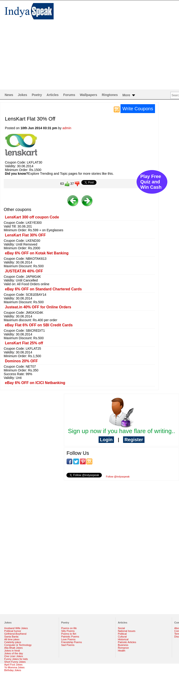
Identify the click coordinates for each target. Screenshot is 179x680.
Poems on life (69, 628)
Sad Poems (68, 645)
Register (133, 439)
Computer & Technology (17, 645)
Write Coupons (137, 108)
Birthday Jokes (12, 670)
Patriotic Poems (70, 636)
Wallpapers (88, 95)
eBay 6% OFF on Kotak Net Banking (37, 253)
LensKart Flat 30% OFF (25, 235)
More (129, 95)
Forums (69, 95)
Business (123, 645)
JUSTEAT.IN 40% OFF (24, 271)
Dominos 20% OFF (21, 361)
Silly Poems (68, 631)
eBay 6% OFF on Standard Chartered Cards (43, 289)
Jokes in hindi (12, 650)
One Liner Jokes (13, 656)
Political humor (12, 631)
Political (122, 633)
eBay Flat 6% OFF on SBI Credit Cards (39, 325)
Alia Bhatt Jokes (13, 647)
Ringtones (110, 95)
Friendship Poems (71, 642)
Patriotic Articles (127, 642)
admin (66, 128)
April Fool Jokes (13, 664)
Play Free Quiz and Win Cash (151, 182)
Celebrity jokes (12, 642)
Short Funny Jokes (15, 661)
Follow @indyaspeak (118, 476)
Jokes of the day (13, 653)
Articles (53, 95)
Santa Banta (11, 636)
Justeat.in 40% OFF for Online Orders (38, 307)
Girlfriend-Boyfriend (15, 633)
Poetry (37, 95)
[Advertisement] (89, 54)
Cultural (122, 636)
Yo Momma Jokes (14, 667)
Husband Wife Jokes (16, 628)
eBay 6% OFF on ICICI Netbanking (35, 383)
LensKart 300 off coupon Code (32, 217)
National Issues (126, 631)
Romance (123, 647)
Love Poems (68, 639)
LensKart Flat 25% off (24, 343)
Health (121, 650)
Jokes (22, 95)
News (9, 95)
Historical (123, 639)
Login (106, 439)
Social (121, 628)
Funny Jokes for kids (16, 659)
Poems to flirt (68, 633)
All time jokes (11, 639)
